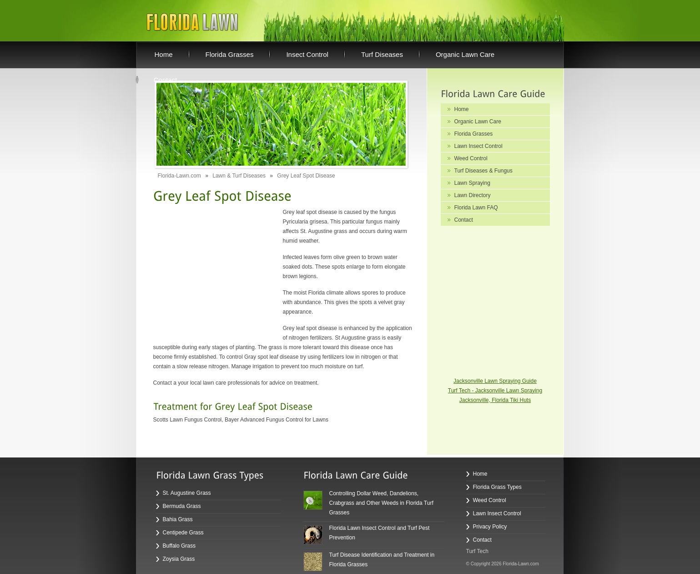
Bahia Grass (178, 519)
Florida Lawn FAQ (476, 207)
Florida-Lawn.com (179, 176)
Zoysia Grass (179, 559)
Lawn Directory (472, 195)
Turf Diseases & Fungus (483, 171)
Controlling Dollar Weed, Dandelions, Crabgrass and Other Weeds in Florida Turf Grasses (381, 503)
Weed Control (471, 158)
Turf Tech (477, 551)
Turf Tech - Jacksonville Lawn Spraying (495, 390)
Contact (463, 220)
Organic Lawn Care (477, 121)
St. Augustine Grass (187, 493)
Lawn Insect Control (478, 146)
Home (461, 109)
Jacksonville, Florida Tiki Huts (495, 400)
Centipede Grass (183, 532)
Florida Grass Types (497, 487)
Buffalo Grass (179, 546)
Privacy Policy (490, 526)
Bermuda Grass (182, 506)
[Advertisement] (210, 264)
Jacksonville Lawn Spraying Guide (495, 381)
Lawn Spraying (472, 183)
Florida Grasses (473, 134)
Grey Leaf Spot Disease (306, 176)
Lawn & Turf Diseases (239, 176)
